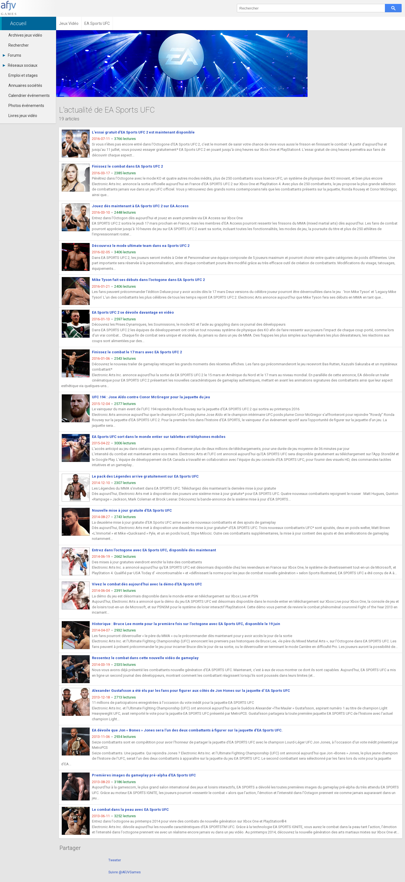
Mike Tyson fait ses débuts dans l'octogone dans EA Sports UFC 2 (148, 280)
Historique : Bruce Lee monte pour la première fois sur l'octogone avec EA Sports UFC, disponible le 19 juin (186, 624)
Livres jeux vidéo (22, 115)
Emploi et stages (23, 75)
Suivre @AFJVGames (124, 872)
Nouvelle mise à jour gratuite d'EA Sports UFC (132, 510)
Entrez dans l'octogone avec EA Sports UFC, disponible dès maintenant (154, 550)
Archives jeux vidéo (25, 35)
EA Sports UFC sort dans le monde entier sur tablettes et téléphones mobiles (158, 437)
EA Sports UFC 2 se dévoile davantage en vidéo (133, 312)
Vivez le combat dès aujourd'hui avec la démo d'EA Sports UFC (147, 584)
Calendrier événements (29, 95)
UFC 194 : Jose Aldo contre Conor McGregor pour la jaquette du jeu (151, 397)
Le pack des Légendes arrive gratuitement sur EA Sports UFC (145, 476)
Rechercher (18, 45)
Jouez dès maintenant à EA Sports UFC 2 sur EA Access (140, 206)
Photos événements (26, 105)
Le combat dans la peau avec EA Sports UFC (130, 809)
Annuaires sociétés (25, 85)
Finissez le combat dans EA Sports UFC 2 (127, 166)
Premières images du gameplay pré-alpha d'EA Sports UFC (144, 775)
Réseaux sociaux (20, 65)
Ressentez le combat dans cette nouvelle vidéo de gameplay (145, 658)
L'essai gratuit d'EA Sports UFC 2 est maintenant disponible (143, 132)
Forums (12, 55)
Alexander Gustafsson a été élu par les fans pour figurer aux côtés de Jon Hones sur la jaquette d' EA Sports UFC (191, 690)
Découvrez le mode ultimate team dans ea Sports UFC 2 (140, 246)
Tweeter (114, 860)
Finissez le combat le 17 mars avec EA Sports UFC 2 (137, 352)
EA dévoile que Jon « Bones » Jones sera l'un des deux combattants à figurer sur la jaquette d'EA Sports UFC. (187, 730)
